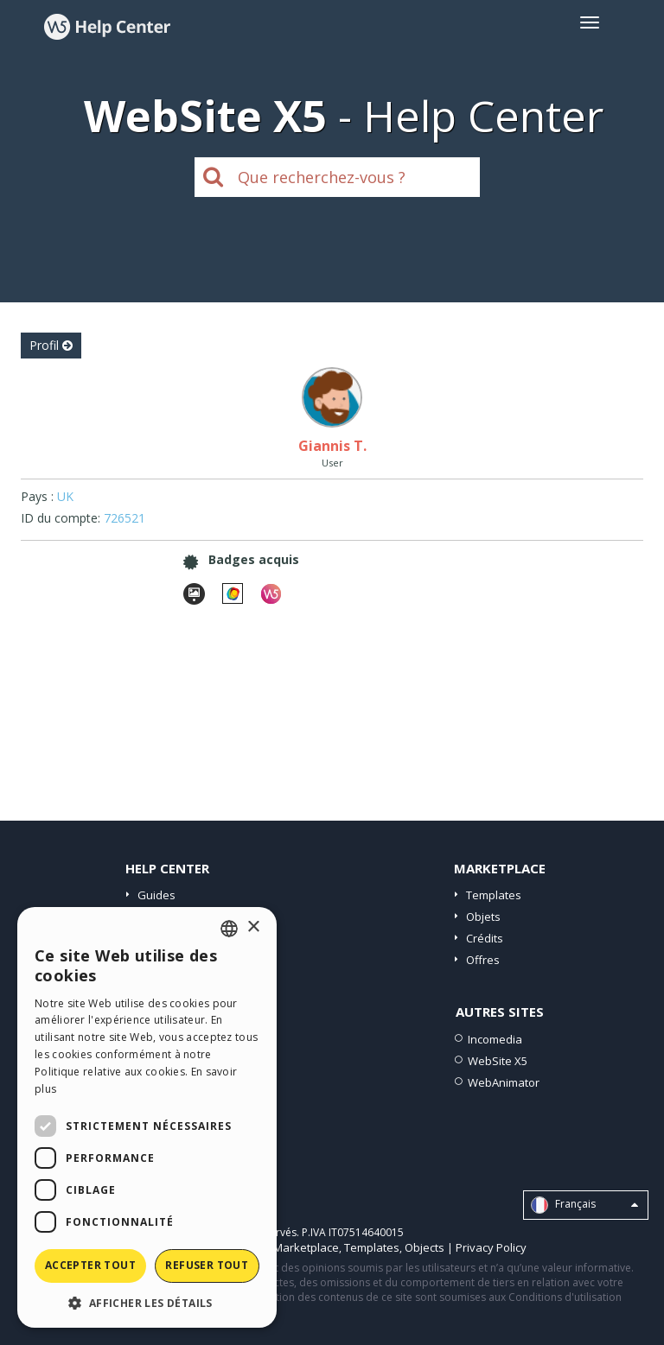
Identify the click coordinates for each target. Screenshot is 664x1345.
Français (584, 1205)
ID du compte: (60, 518)
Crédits (484, 938)
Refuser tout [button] (206, 1265)
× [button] (252, 927)
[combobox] (229, 928)
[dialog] (147, 1117)
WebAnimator (504, 1082)
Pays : (37, 496)
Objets (483, 916)
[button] (147, 1302)
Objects (424, 1247)
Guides (156, 895)
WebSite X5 (497, 1061)
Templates (493, 895)
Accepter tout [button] (90, 1265)
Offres (483, 960)
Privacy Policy (491, 1247)
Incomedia (495, 1039)
